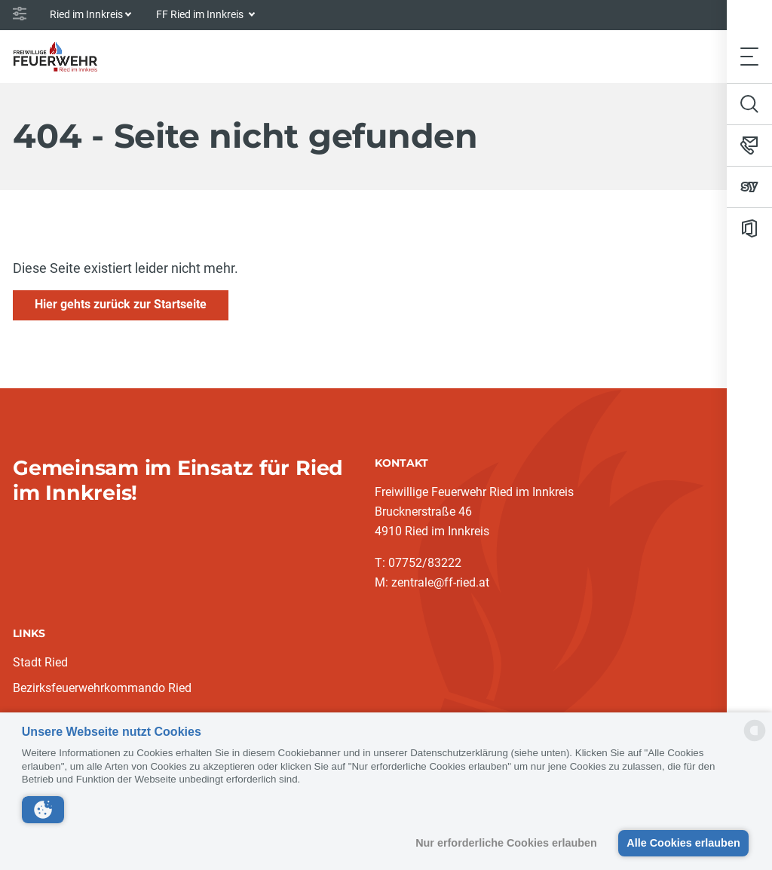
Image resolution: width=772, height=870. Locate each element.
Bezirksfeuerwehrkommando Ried (102, 688)
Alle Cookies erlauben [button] (683, 843)
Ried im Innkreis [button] (86, 14)
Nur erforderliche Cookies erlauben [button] (506, 843)
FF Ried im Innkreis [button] (201, 14)
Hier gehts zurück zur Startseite (121, 304)
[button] (43, 809)
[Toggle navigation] (749, 56)
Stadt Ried (40, 662)
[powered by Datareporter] (755, 740)
